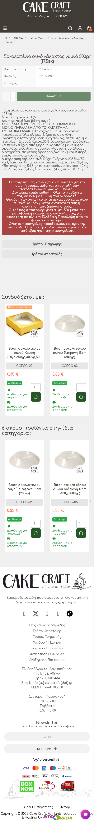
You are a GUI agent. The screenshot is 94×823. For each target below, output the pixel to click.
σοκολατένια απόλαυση (59, 263)
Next (90, 362)
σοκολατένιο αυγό (68, 273)
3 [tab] (51, 560)
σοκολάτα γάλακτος (19, 263)
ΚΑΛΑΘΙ (52, 96)
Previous (4, 362)
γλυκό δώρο (70, 283)
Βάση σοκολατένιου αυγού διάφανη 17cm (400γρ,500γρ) (69, 489)
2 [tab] (49, 424)
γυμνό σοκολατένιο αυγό (23, 278)
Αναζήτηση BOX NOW (47, 654)
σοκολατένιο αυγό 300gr (68, 278)
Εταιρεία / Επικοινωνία (47, 648)
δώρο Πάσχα (45, 283)
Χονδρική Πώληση (47, 642)
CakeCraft (45, 69)
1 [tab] (45, 424)
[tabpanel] (24, 362)
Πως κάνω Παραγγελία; (47, 625)
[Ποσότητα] (6, 96)
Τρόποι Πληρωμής (47, 244)
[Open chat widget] (85, 814)
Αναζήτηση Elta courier (47, 660)
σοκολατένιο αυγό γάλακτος (26, 273)
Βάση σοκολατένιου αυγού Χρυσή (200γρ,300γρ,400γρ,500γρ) (24, 353)
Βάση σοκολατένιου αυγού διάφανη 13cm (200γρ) (24, 489)
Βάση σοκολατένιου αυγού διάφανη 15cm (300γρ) (69, 353)
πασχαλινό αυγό (16, 283)
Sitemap (64, 807)
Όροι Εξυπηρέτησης (38, 807)
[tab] (47, 244)
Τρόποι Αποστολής (47, 254)
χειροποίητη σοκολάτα (21, 268)
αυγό (7, 288)
